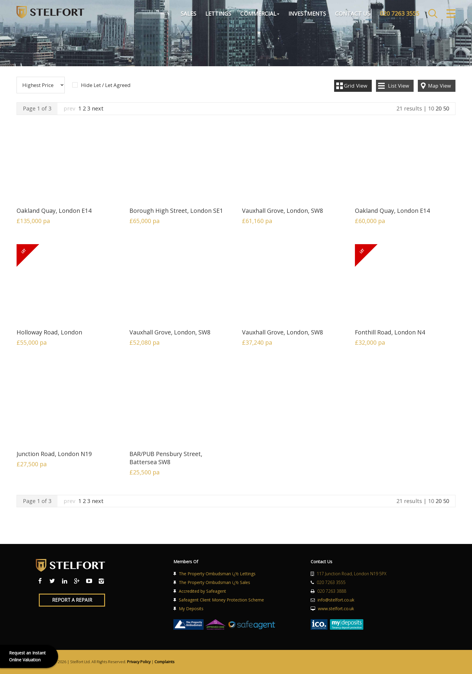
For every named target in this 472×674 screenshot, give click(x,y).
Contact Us (352, 13)
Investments (307, 13)
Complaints (164, 661)
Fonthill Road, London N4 (390, 332)
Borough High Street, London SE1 (176, 211)
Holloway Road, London (49, 332)
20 (439, 108)
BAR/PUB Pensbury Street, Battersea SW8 (165, 458)
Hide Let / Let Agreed (106, 85)
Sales (188, 13)
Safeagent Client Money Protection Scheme (221, 600)
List (398, 85)
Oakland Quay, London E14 (54, 211)
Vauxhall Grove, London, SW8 (282, 211)
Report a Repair (72, 600)
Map (439, 85)
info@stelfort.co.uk (336, 600)
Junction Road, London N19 (54, 454)
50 (446, 108)
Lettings (218, 13)
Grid (355, 85)
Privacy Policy (139, 661)
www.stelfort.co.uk (336, 608)
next (98, 108)
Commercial (259, 13)
